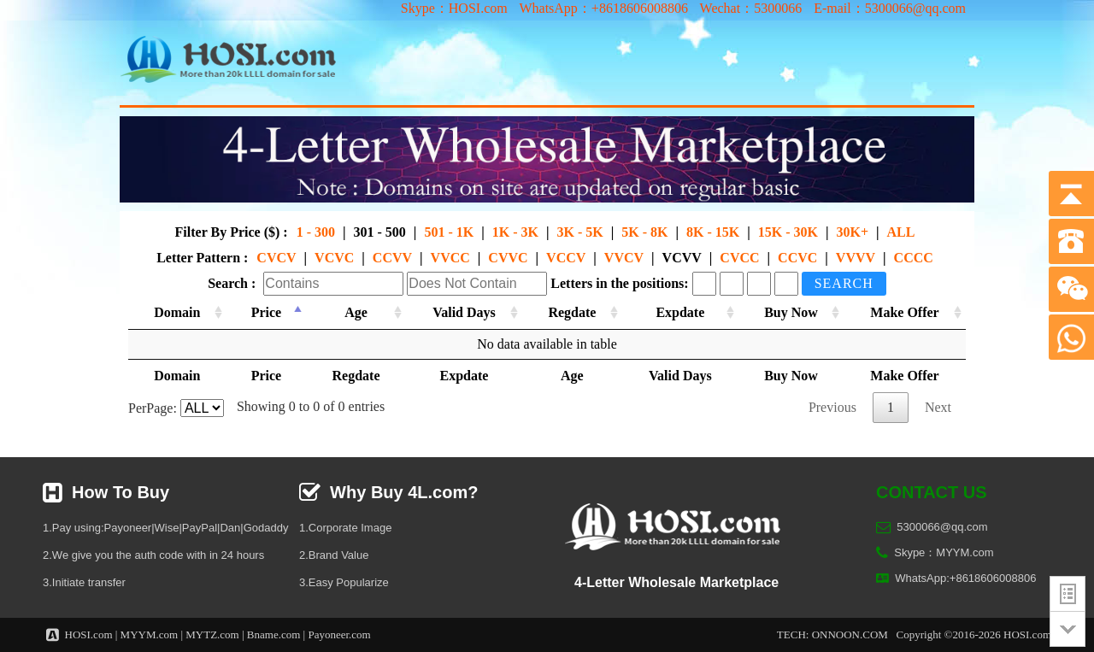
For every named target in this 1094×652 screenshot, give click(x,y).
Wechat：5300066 (751, 8)
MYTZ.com (211, 634)
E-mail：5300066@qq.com (890, 8)
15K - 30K (788, 232)
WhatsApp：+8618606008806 (603, 8)
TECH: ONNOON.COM (832, 634)
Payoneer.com (339, 634)
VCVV (682, 257)
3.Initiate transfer (84, 582)
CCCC (913, 257)
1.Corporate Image (345, 527)
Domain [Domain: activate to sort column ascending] (177, 312)
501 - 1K (448, 232)
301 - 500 (380, 232)
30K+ (852, 232)
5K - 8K (644, 232)
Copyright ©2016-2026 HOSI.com (974, 634)
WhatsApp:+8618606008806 (965, 578)
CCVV (392, 257)
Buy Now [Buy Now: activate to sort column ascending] (788, 312)
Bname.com (273, 634)
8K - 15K (712, 232)
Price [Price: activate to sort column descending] (264, 312)
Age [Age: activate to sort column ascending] (351, 312)
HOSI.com (89, 634)
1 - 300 (316, 232)
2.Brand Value (333, 555)
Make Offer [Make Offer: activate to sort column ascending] (903, 312)
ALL (901, 232)
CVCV (276, 257)
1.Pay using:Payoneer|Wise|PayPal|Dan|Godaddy (165, 527)
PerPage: (176, 408)
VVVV (855, 257)
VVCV (624, 257)
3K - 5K (579, 232)
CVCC (739, 257)
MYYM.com (150, 634)
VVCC (450, 257)
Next (938, 407)
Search (844, 283)
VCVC (334, 257)
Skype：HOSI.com (454, 8)
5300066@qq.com (942, 526)
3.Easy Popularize (344, 582)
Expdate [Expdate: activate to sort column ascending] (676, 312)
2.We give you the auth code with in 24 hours (153, 555)
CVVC (507, 257)
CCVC (797, 257)
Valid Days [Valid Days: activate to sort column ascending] (459, 312)
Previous (832, 407)
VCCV (565, 257)
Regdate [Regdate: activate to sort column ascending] (568, 312)
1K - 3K (515, 232)
